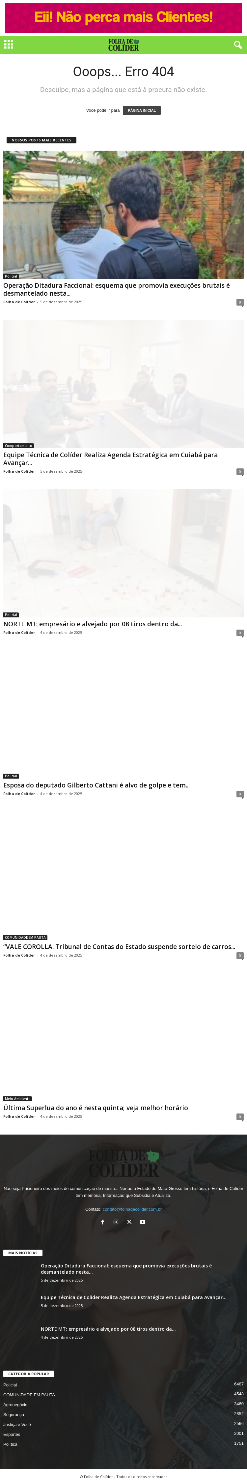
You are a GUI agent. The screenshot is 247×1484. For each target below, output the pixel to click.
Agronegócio (15, 1404)
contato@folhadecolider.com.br (132, 1209)
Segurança (13, 1414)
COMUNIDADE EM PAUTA (25, 937)
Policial (11, 276)
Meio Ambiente (17, 1098)
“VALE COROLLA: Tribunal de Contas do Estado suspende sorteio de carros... (119, 946)
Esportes (11, 1434)
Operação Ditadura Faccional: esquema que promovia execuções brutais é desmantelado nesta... (116, 289)
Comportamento (18, 445)
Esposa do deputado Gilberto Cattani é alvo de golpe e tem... (96, 785)
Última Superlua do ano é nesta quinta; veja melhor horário (95, 1108)
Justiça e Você (17, 1424)
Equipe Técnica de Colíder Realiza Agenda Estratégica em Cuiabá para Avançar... (110, 459)
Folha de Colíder (19, 301)
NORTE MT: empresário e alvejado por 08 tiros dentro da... (92, 624)
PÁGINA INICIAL (142, 110)
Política (10, 1444)
